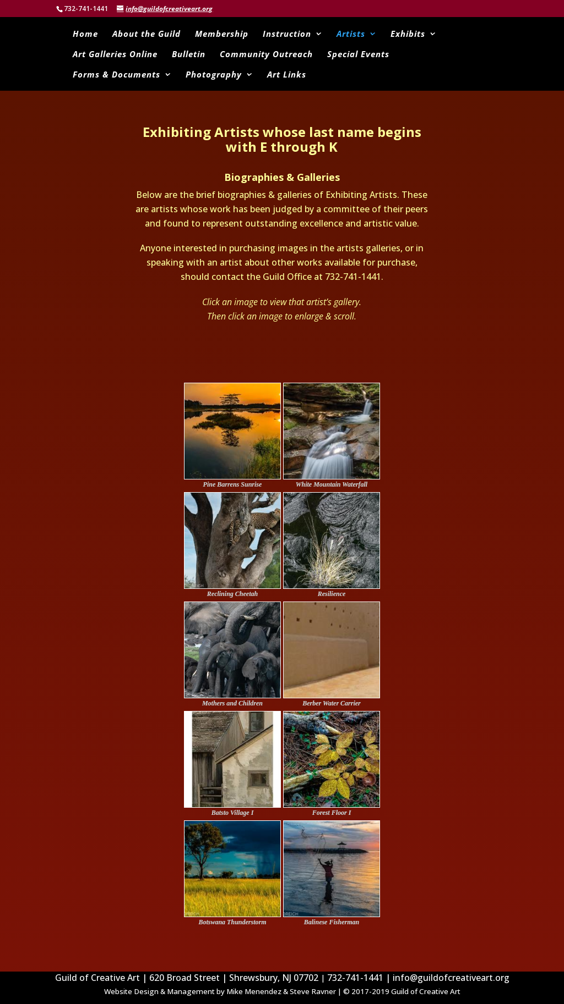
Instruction (287, 34)
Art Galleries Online (115, 54)
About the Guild (146, 34)
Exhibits (408, 34)
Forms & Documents (116, 75)
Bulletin (188, 54)
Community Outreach (266, 54)
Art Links (286, 75)
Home (85, 34)
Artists (351, 34)
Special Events (358, 54)
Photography (214, 75)
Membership (221, 34)
